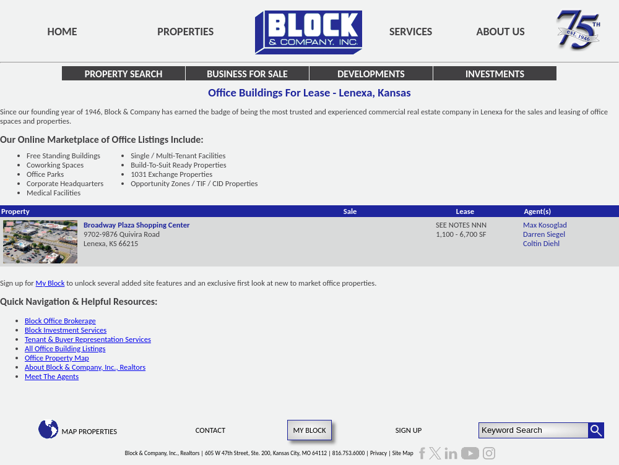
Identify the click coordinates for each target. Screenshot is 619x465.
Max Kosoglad (545, 224)
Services (410, 31)
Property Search (124, 74)
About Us (501, 31)
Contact (210, 430)
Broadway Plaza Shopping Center (136, 224)
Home (62, 31)
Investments (494, 74)
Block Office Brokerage (60, 320)
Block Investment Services (65, 330)
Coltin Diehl (541, 243)
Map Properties (89, 431)
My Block (50, 283)
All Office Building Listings (65, 348)
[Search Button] (596, 430)
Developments (371, 74)
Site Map (402, 453)
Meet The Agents (52, 376)
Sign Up (409, 430)
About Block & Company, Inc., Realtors (85, 367)
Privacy (378, 453)
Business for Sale (247, 74)
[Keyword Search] (533, 430)
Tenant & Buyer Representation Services (88, 339)
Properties (185, 31)
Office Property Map (57, 357)
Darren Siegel (544, 234)
